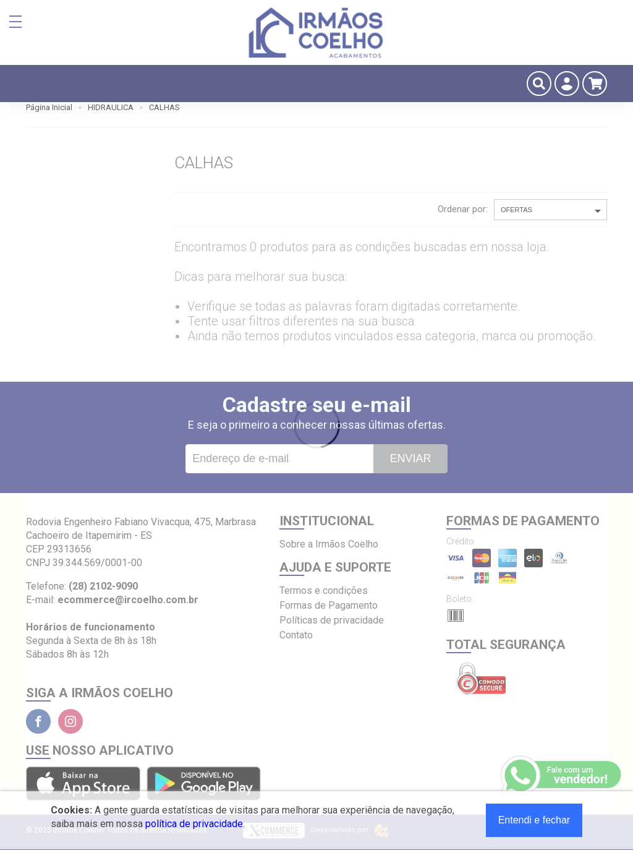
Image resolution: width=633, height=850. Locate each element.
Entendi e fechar (534, 820)
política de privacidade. (195, 824)
